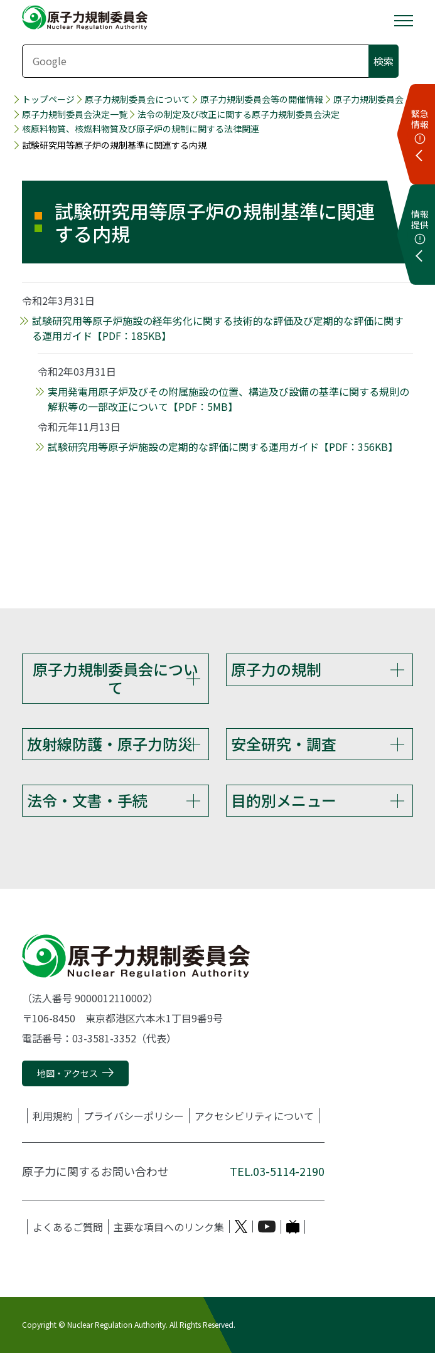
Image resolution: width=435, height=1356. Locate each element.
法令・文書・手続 (87, 802)
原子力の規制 (276, 669)
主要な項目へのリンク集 (169, 1229)
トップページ (48, 99)
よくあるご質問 (68, 1229)
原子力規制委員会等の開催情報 (261, 99)
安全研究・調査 (283, 745)
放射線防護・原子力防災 (110, 745)
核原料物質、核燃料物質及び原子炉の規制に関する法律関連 (140, 129)
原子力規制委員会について (137, 99)
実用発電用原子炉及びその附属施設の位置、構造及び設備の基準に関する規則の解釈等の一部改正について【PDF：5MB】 (228, 399)
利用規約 (53, 1118)
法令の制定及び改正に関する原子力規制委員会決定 (238, 114)
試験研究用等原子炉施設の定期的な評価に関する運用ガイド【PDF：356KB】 (223, 446)
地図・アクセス (67, 1076)
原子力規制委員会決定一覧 (74, 114)
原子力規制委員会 (368, 99)
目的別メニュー (283, 802)
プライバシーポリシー (133, 1118)
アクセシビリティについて (254, 1118)
